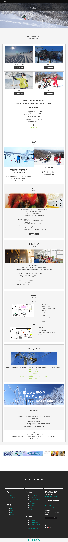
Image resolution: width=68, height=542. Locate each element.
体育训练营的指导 (33, 522)
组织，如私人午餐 (33, 528)
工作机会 (31, 507)
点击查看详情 (19, 67)
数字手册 (12, 514)
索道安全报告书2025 (34, 369)
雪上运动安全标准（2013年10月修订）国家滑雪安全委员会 (34, 376)
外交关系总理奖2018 (34, 378)
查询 (30, 509)
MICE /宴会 (32, 520)
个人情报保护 (32, 497)
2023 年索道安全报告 (34, 373)
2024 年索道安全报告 (34, 371)
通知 (11, 495)
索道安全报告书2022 (34, 375)
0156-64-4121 (34, 127)
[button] (4, 459)
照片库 (11, 510)
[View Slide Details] (13, 453)
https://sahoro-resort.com (51, 496)
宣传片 (11, 512)
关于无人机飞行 (33, 495)
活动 (11, 508)
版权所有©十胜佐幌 (33, 536)
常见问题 (31, 505)
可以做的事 (12, 497)
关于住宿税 (32, 503)
